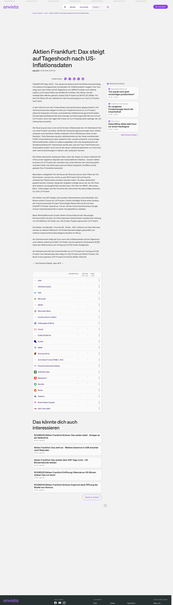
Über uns (157, 603)
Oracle (40, 329)
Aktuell (72, 7)
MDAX (40, 305)
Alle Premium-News (129, 135)
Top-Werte (131, 603)
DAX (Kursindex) (44, 287)
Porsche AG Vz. (44, 354)
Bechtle (41, 384)
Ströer (40, 390)
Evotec (40, 341)
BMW (40, 347)
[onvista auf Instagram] (64, 603)
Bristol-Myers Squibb (46, 402)
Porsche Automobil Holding (49, 366)
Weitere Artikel (92, 497)
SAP (39, 293)
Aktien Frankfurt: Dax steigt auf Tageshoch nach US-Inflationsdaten (69, 13)
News (46, 13)
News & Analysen (38, 13)
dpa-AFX (36, 70)
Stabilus (41, 396)
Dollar (112, 603)
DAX (40, 280)
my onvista (84, 7)
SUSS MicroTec (44, 372)
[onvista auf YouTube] (60, 603)
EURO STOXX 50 (44, 335)
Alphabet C (42, 378)
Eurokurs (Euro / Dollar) (47, 317)
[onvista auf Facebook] (55, 603)
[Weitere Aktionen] (99, 280)
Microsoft (42, 299)
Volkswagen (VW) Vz (46, 323)
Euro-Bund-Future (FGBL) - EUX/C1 (52, 360)
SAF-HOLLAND (44, 409)
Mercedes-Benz (44, 311)
